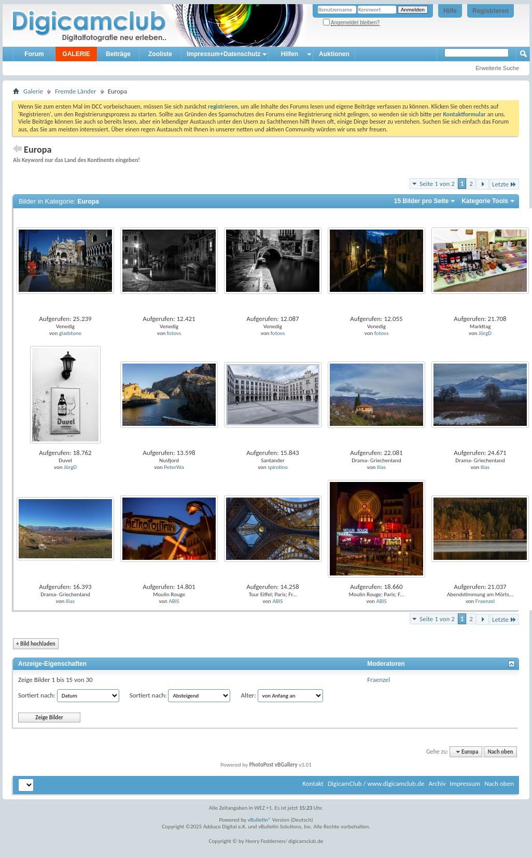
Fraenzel (485, 601)
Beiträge (118, 54)
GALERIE (76, 54)
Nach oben (500, 751)
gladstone (70, 333)
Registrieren (490, 11)
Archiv (436, 783)
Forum (34, 54)
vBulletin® (259, 819)
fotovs (174, 333)
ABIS (174, 601)
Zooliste (160, 54)
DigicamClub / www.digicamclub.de (376, 783)
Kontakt (313, 783)
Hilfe (450, 11)
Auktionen (334, 54)
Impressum (465, 783)
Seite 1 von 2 (437, 183)
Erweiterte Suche (497, 68)
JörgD (485, 333)
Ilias (381, 467)
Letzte (504, 184)
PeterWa (174, 467)
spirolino (278, 467)
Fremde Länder (75, 91)
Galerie (33, 91)
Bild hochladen (35, 643)
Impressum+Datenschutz (223, 54)
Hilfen (289, 54)
